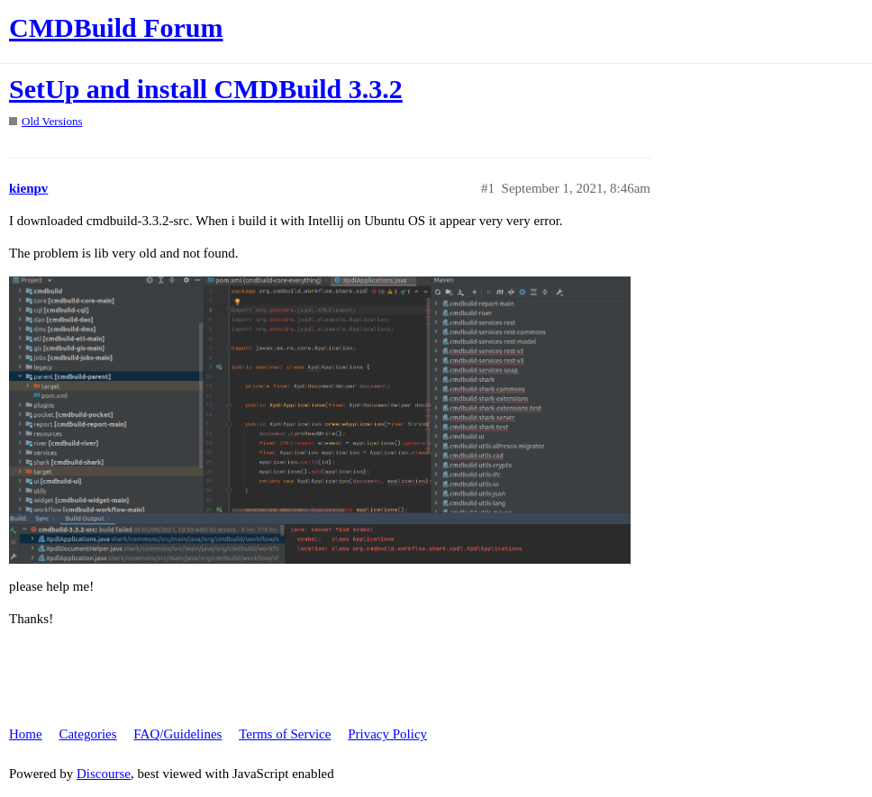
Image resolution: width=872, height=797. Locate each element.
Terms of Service (285, 734)
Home (25, 734)
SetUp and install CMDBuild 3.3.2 (206, 89)
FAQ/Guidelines (177, 734)
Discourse (104, 773)
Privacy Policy (387, 734)
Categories (87, 734)
